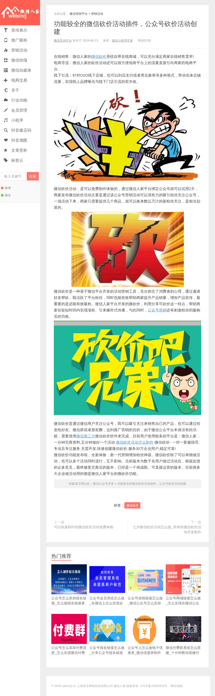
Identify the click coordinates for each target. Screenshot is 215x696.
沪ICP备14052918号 (153, 686)
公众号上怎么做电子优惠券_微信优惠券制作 (145, 634)
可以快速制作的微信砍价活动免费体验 (83, 527)
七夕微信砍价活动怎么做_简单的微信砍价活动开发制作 (167, 529)
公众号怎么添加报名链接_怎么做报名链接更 (69, 584)
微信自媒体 (17, 70)
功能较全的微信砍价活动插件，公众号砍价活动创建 (151, 483)
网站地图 (176, 686)
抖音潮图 (15, 140)
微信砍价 (98, 56)
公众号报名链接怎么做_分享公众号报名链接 (107, 634)
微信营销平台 (79, 14)
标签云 (13, 160)
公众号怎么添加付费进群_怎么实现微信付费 (69, 634)
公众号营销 (157, 310)
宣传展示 (15, 30)
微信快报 (15, 60)
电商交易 (15, 80)
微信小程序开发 (122, 40)
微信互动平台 (63, 40)
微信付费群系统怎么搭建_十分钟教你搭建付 (183, 634)
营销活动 (15, 50)
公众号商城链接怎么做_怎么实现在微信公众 (183, 584)
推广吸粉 (15, 40)
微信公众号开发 (103, 483)
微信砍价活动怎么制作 (134, 442)
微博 (6, 188)
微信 (6, 195)
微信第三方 (85, 436)
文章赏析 (15, 150)
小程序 (13, 120)
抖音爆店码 (17, 130)
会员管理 (15, 110)
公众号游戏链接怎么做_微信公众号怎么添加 (145, 584)
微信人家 (20, 12)
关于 (11, 90)
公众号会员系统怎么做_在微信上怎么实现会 (107, 584)
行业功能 (15, 100)
